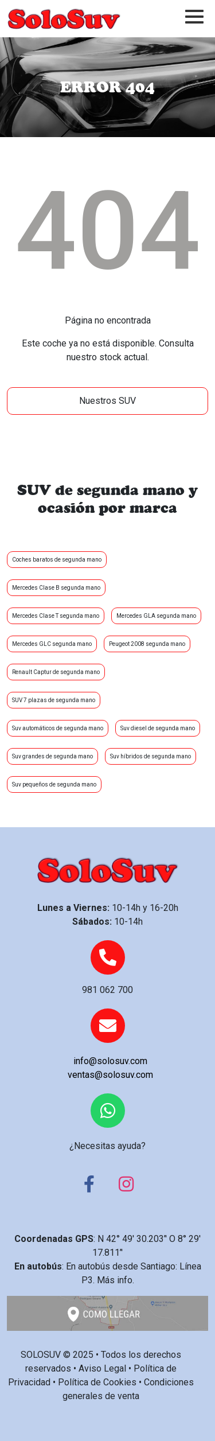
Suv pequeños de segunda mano (54, 784)
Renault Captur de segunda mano (56, 672)
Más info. (115, 1280)
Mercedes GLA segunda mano (156, 616)
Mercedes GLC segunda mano (52, 644)
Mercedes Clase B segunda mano (56, 588)
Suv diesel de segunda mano (157, 728)
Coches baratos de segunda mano (56, 559)
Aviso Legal (102, 1368)
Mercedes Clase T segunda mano (55, 616)
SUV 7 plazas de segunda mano (53, 700)
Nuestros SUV (107, 400)
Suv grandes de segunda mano (52, 756)
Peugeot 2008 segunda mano (147, 644)
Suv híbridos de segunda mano (150, 756)
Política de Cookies (97, 1382)
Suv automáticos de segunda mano (57, 728)
